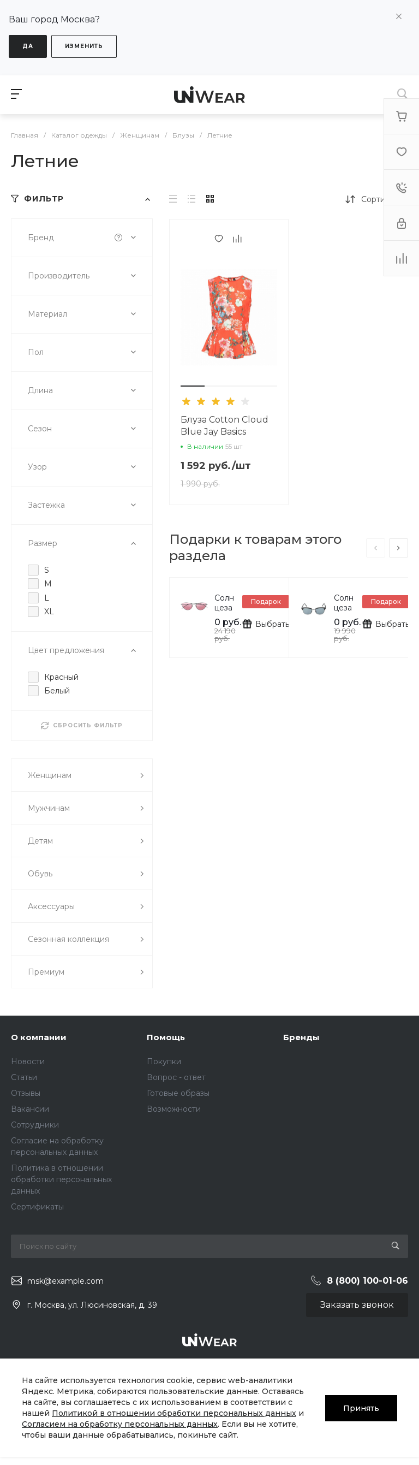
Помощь (166, 1037)
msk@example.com (65, 1281)
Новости (28, 1061)
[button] (193, 386)
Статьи (24, 1077)
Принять (361, 1408)
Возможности (174, 1109)
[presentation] (375, 547)
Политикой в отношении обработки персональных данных (174, 1413)
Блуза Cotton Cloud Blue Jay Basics (224, 425)
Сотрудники (35, 1125)
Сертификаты (37, 1207)
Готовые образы (178, 1093)
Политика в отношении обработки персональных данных (61, 1179)
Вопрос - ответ (176, 1077)
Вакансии (30, 1109)
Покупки (164, 1061)
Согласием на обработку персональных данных (120, 1424)
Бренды (301, 1037)
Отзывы (25, 1093)
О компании (39, 1037)
